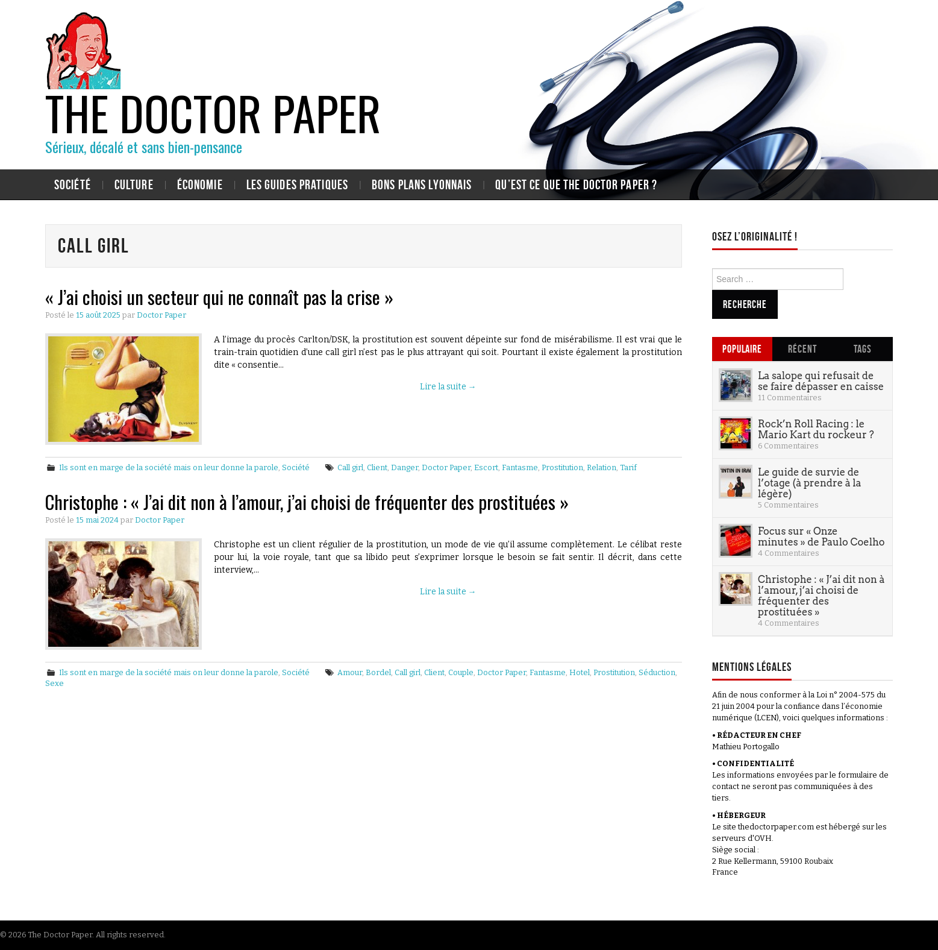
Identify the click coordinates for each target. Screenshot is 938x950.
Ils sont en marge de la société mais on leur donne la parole (168, 467)
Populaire (742, 348)
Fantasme (520, 467)
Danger (404, 467)
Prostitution (562, 467)
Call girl (350, 467)
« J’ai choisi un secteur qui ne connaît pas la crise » (219, 296)
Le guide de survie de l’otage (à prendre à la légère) (809, 483)
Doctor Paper (161, 314)
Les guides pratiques (297, 184)
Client (377, 467)
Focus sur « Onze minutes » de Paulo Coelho (821, 536)
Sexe (54, 683)
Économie (200, 184)
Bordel (378, 672)
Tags (863, 348)
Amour (349, 672)
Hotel (579, 672)
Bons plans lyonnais (422, 184)
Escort (486, 467)
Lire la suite (448, 387)
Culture (134, 184)
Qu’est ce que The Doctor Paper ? (576, 184)
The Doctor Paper (213, 112)
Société (72, 184)
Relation (601, 467)
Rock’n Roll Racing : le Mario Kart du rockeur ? (816, 429)
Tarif (628, 467)
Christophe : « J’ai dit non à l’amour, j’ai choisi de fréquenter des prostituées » (307, 501)
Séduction (657, 672)
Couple (461, 672)
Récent (802, 348)
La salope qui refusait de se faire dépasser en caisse (821, 381)
